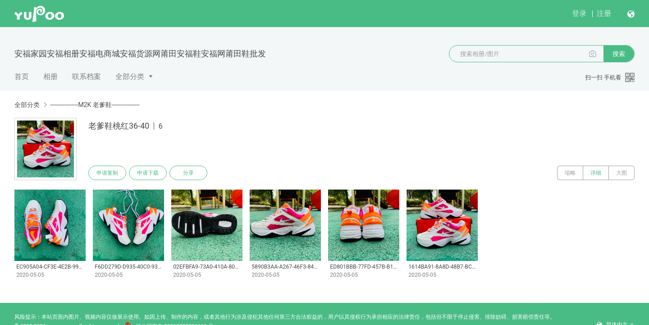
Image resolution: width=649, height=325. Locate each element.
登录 (579, 13)
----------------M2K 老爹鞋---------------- (94, 104)
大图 (621, 173)
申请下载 (148, 173)
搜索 (618, 53)
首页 (21, 76)
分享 (188, 173)
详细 (595, 173)
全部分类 (129, 76)
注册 (604, 13)
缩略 (570, 173)
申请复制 (107, 173)
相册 (50, 76)
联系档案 (86, 76)
